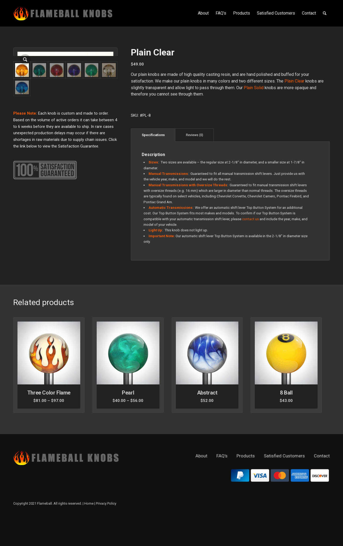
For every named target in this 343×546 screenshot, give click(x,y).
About (201, 484)
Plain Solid (254, 87)
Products (246, 484)
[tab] (153, 135)
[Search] (324, 13)
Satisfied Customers (284, 484)
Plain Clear (294, 81)
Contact (322, 484)
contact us (250, 219)
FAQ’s (222, 484)
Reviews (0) (194, 135)
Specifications (153, 135)
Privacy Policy (106, 532)
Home (88, 532)
